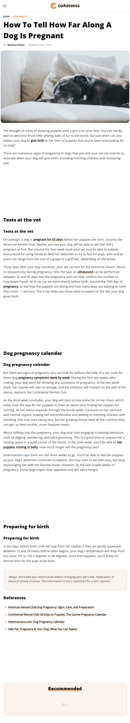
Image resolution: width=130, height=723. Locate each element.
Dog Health (20, 17)
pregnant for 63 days (48, 239)
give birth (37, 140)
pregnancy (10, 286)
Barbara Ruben (16, 44)
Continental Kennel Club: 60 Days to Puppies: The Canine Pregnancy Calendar (57, 614)
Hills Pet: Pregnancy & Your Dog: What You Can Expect (42, 629)
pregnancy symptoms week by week (44, 378)
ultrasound (85, 272)
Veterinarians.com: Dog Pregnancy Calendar (36, 622)
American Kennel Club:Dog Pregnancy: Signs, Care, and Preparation (51, 607)
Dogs (6, 17)
